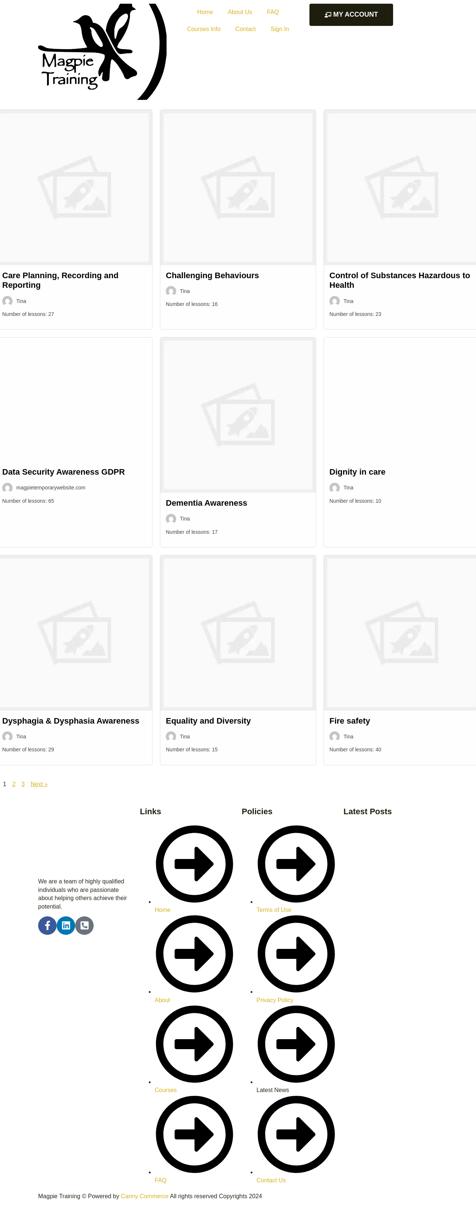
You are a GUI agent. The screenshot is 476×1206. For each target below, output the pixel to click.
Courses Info (204, 29)
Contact (245, 29)
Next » (39, 784)
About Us (240, 12)
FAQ (273, 12)
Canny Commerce (144, 1196)
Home (205, 12)
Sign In (280, 29)
